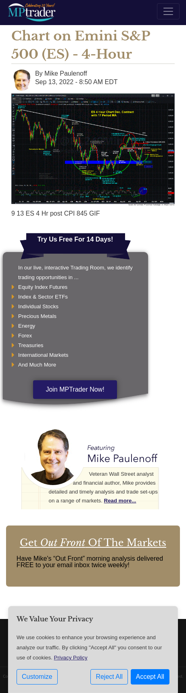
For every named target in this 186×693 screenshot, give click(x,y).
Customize (37, 676)
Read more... (120, 501)
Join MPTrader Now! (75, 389)
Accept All (150, 676)
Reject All (109, 676)
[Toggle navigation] (168, 11)
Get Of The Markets (93, 543)
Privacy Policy (71, 658)
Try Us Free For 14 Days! (75, 239)
